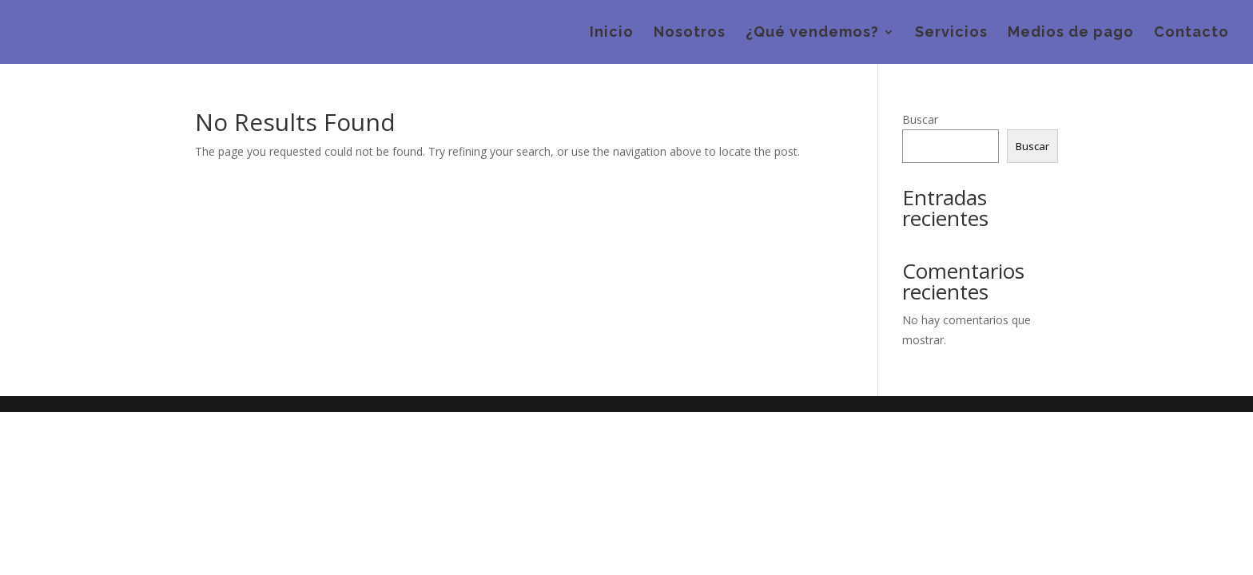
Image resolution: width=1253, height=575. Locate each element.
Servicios (951, 33)
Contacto (1191, 33)
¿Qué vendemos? (812, 33)
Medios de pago (1071, 33)
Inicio (612, 33)
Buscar (920, 119)
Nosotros (690, 33)
